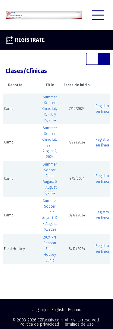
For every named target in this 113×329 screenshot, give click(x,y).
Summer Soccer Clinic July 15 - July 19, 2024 (50, 108)
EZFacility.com (50, 320)
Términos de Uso (78, 324)
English (58, 309)
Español (75, 309)
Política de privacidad (39, 324)
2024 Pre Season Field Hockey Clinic (50, 248)
